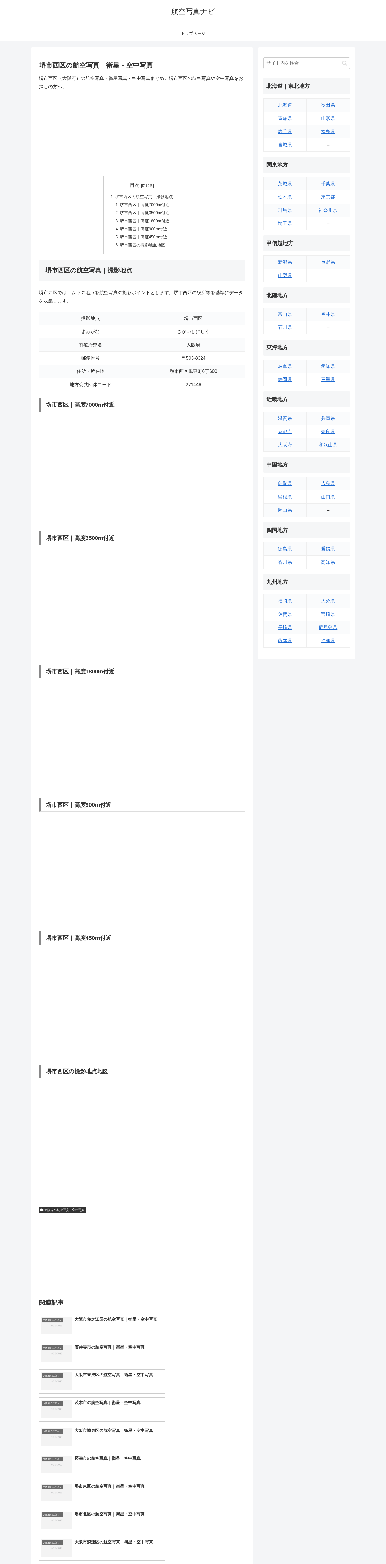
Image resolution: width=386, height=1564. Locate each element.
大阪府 (285, 444)
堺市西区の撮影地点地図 (143, 247)
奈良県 (328, 431)
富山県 (285, 314)
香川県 (285, 562)
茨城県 (285, 183)
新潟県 (285, 262)
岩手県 (285, 131)
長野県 (328, 262)
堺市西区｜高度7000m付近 (145, 205)
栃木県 (285, 196)
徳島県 (285, 548)
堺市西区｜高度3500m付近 (145, 213)
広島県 (328, 483)
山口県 (328, 496)
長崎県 (285, 627)
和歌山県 (328, 444)
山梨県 (285, 275)
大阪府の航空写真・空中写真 (62, 1212)
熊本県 (285, 640)
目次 (134, 185)
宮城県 (285, 144)
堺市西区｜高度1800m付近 (145, 222)
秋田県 (328, 105)
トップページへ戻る (292, 1548)
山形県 (328, 118)
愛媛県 (328, 548)
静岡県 (285, 379)
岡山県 (285, 510)
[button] (344, 63)
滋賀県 (285, 418)
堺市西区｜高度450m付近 (144, 238)
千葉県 (328, 183)
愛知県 (328, 366)
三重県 (328, 379)
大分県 (328, 600)
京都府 (285, 431)
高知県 (328, 562)
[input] (306, 63)
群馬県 (285, 210)
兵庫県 (328, 418)
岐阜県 (285, 366)
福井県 (328, 314)
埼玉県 (285, 223)
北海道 (285, 105)
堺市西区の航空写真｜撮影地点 (144, 197)
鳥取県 (285, 483)
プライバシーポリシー (332, 1548)
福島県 (328, 131)
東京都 (328, 196)
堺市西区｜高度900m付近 (144, 230)
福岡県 (285, 600)
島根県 (285, 496)
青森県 (285, 118)
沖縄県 (328, 640)
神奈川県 (328, 210)
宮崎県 (328, 614)
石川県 (285, 327)
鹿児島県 (328, 627)
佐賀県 (285, 614)
